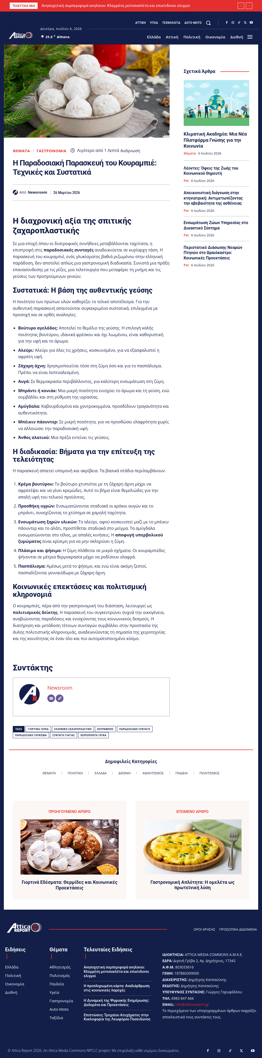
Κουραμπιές (105, 729)
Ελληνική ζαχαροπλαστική (73, 729)
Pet (186, 179)
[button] (208, 23)
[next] (249, 6)
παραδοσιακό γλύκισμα (31, 735)
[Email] (51, 698)
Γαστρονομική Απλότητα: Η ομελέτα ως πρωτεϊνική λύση (192, 884)
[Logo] (21, 35)
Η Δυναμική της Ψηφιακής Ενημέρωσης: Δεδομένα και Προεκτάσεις (116, 1002)
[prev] (241, 6)
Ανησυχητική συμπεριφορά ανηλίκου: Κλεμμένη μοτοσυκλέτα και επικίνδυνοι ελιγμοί (115, 5)
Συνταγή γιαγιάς (63, 735)
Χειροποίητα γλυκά (93, 735)
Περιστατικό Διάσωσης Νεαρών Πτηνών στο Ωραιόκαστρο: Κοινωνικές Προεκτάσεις (212, 249)
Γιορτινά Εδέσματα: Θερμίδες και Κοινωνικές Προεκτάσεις (69, 884)
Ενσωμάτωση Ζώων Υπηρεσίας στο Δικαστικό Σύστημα (215, 223)
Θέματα (21, 151)
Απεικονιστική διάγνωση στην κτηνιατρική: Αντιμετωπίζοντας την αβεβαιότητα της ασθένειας (216, 196)
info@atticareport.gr (192, 1004)
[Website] (59, 698)
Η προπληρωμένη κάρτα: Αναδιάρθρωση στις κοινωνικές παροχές (116, 988)
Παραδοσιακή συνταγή (134, 729)
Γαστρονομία (52, 151)
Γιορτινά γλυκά (38, 729)
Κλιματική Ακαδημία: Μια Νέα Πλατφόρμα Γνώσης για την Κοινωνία (214, 139)
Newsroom (37, 192)
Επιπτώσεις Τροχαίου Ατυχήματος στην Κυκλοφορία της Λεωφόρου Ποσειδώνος (117, 1017)
